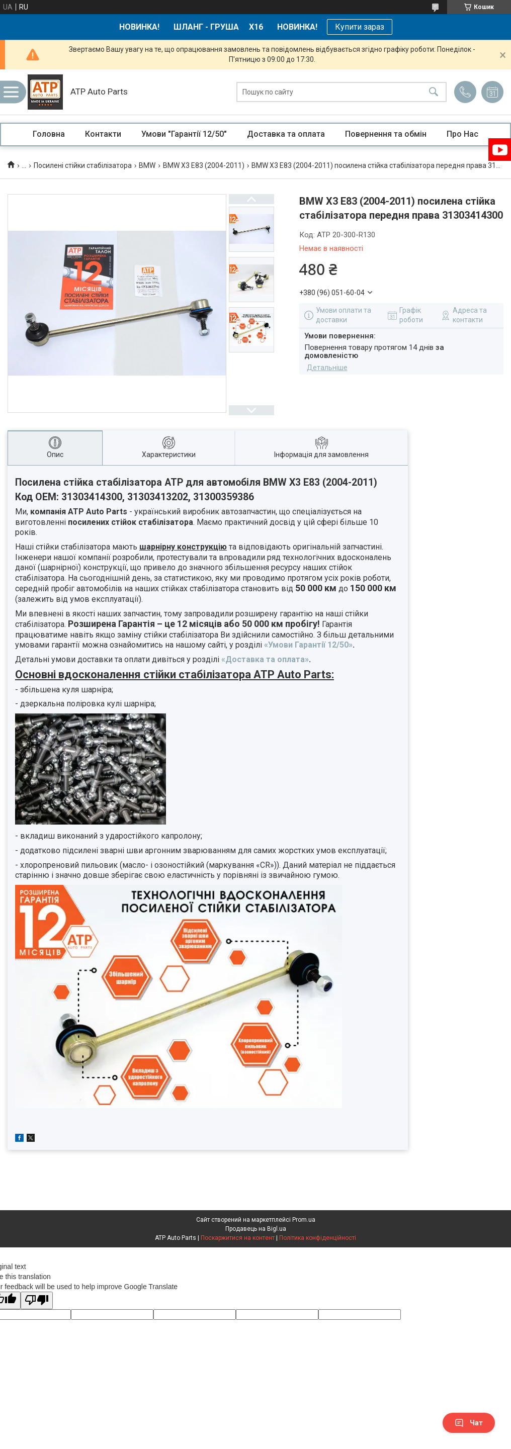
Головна (49, 134)
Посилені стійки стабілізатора (83, 165)
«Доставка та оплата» (265, 659)
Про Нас (462, 134)
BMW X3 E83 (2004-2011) (203, 165)
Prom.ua (303, 1219)
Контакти (103, 134)
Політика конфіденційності (317, 1237)
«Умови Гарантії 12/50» (308, 645)
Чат (469, 1422)
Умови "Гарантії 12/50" (184, 134)
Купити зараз (359, 27)
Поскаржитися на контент (238, 1237)
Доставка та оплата (286, 134)
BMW (147, 165)
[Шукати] (433, 92)
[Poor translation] (37, 1300)
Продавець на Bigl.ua (255, 1228)
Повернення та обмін (386, 134)
